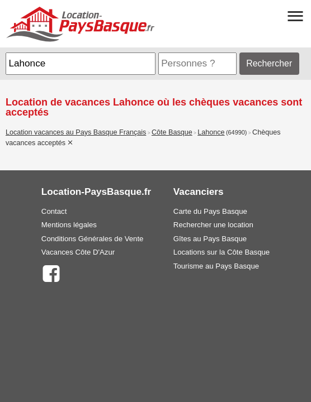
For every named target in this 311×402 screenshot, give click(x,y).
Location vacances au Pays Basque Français (76, 132)
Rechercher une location (213, 225)
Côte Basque (172, 132)
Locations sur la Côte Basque (221, 252)
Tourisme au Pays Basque (216, 266)
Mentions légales (69, 225)
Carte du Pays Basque (210, 211)
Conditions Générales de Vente (92, 238)
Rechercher (269, 63)
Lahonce (210, 132)
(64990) (236, 132)
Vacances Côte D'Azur (78, 252)
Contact (54, 211)
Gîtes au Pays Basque (210, 238)
